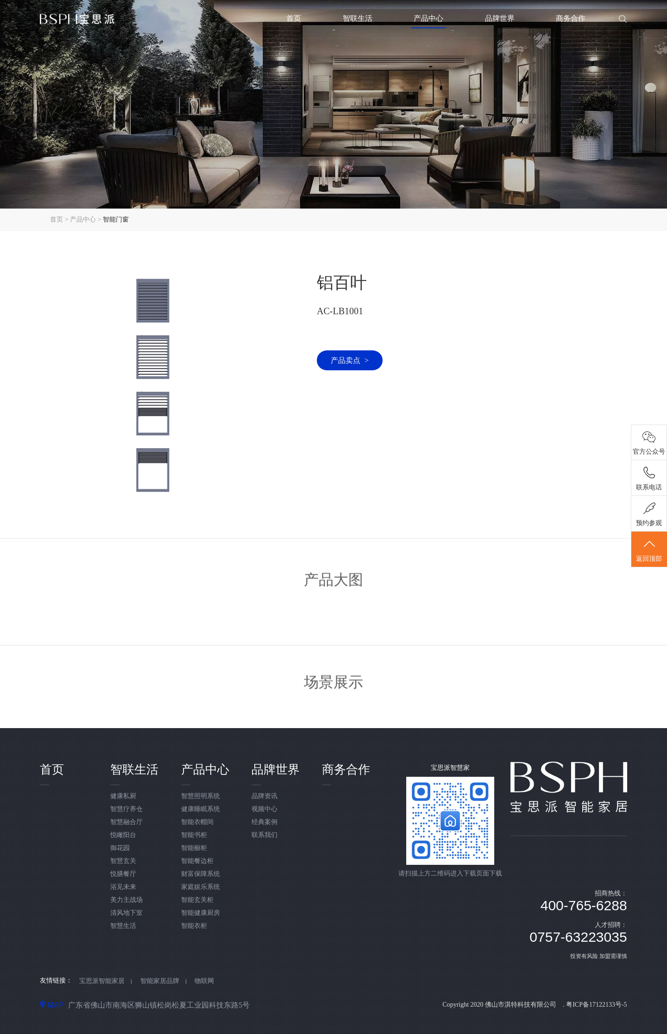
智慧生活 (123, 925)
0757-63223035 (578, 937)
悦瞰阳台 (123, 834)
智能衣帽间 (197, 821)
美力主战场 (126, 899)
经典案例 (264, 821)
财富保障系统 (200, 873)
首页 (293, 18)
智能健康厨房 (200, 912)
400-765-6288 (584, 905)
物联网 (204, 980)
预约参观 (649, 524)
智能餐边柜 (197, 860)
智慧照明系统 (200, 796)
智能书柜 (194, 834)
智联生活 (357, 18)
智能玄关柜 (197, 899)
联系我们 (264, 834)
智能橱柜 (194, 847)
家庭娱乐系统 (200, 886)
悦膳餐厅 (123, 873)
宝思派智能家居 (102, 980)
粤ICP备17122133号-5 (596, 1004)
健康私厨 (123, 796)
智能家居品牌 (159, 980)
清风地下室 (126, 912)
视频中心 (264, 809)
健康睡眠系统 (200, 809)
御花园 (120, 847)
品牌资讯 (264, 796)
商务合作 (570, 18)
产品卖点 (350, 360)
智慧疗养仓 (126, 809)
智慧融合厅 (126, 821)
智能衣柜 (194, 925)
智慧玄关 (123, 860)
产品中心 (428, 18)
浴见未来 (123, 886)
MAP (51, 1005)
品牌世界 (500, 18)
